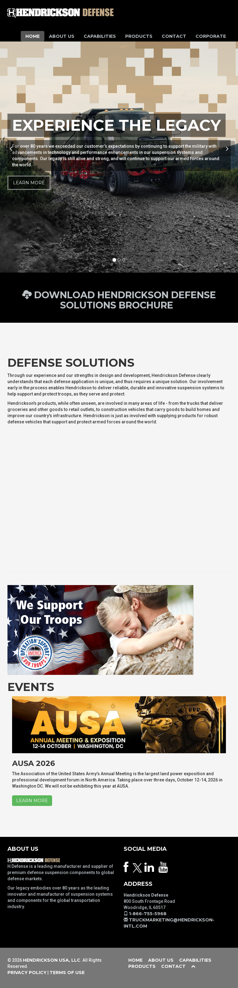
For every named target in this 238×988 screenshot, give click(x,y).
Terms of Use (67, 972)
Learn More (29, 183)
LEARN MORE (32, 800)
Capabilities (100, 36)
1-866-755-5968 (147, 913)
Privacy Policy (26, 972)
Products (138, 36)
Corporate (211, 36)
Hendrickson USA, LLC (51, 960)
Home (32, 36)
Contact (174, 36)
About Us (61, 36)
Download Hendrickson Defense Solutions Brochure (119, 300)
